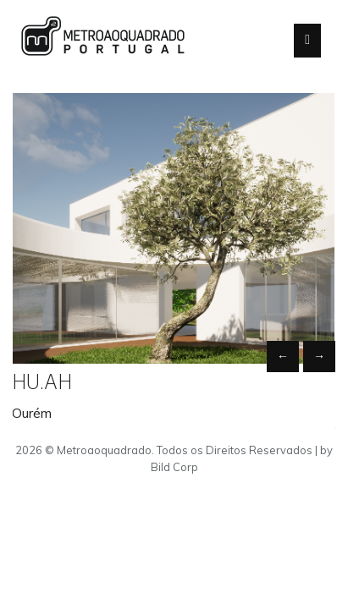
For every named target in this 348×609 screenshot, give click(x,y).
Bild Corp (174, 467)
